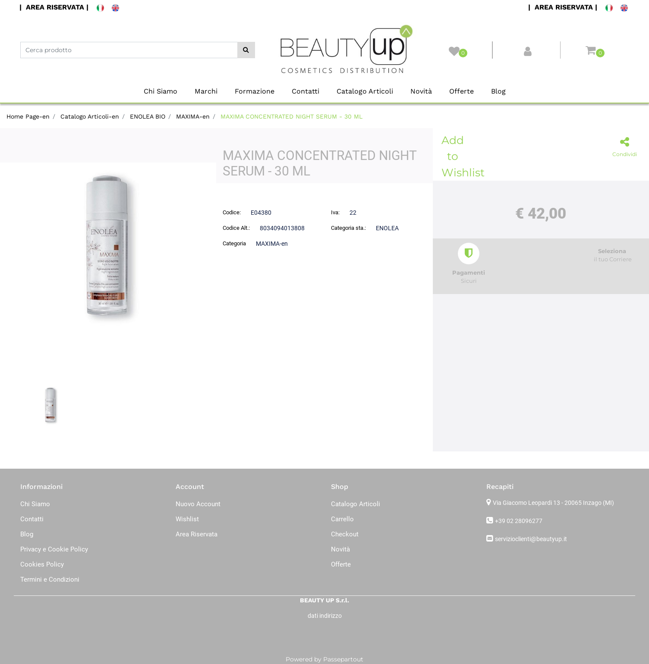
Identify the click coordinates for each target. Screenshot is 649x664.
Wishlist (187, 519)
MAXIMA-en (193, 116)
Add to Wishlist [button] (454, 156)
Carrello (342, 519)
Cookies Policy (42, 564)
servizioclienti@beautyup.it (531, 539)
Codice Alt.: (236, 228)
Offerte (461, 91)
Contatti (305, 91)
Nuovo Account (198, 504)
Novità (421, 91)
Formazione (254, 91)
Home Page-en (28, 116)
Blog (498, 91)
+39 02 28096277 (518, 520)
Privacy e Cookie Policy (54, 549)
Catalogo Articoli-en (89, 116)
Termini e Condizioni (49, 579)
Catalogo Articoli (365, 91)
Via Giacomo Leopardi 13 (553, 502)
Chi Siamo (160, 91)
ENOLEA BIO (147, 116)
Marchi (206, 91)
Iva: (335, 212)
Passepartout (343, 659)
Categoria (234, 243)
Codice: (232, 212)
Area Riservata (196, 534)
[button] (246, 50)
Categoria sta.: (348, 228)
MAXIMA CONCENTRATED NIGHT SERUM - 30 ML (291, 116)
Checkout (345, 534)
